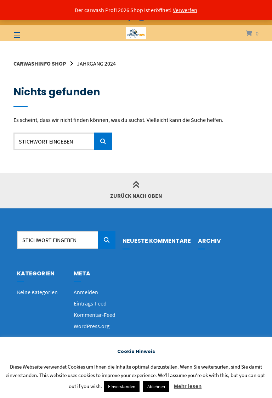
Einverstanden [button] (121, 386)
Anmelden (86, 292)
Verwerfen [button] (185, 9)
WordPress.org (91, 326)
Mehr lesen (188, 386)
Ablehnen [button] (156, 386)
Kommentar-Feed (94, 314)
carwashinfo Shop (39, 63)
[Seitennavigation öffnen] (29, 33)
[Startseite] (136, 33)
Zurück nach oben (136, 190)
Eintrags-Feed (90, 303)
